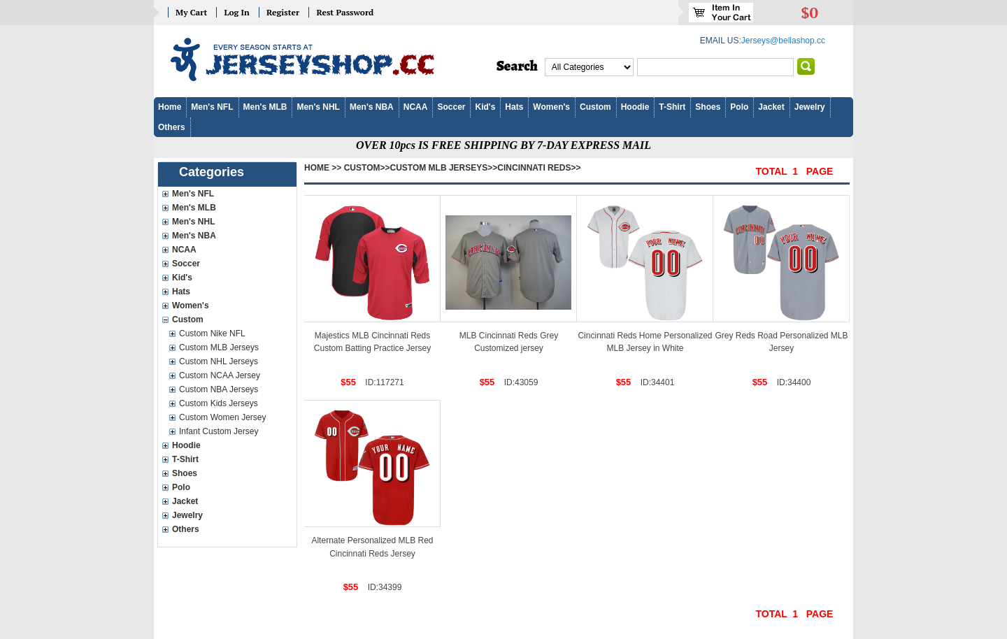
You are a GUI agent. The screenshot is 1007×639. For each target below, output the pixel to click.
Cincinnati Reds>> (538, 168)
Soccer (451, 107)
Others (171, 127)
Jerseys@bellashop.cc (783, 40)
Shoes (707, 107)
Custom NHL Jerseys (218, 361)
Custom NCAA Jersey (219, 375)
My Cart (191, 12)
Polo (739, 107)
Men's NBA (372, 107)
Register (282, 12)
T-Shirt (672, 107)
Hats (514, 107)
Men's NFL (212, 107)
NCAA (415, 107)
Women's (551, 107)
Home (169, 107)
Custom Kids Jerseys (218, 403)
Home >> (322, 168)
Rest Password (344, 12)
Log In (236, 12)
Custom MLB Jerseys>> (444, 168)
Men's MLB (265, 107)
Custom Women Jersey (222, 417)
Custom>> (367, 168)
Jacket (771, 107)
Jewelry (809, 107)
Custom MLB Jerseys (219, 347)
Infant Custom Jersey (218, 431)
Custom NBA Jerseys (218, 389)
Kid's (485, 107)
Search (517, 66)
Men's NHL (318, 107)
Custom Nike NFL (212, 333)
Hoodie (635, 107)
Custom (595, 107)
